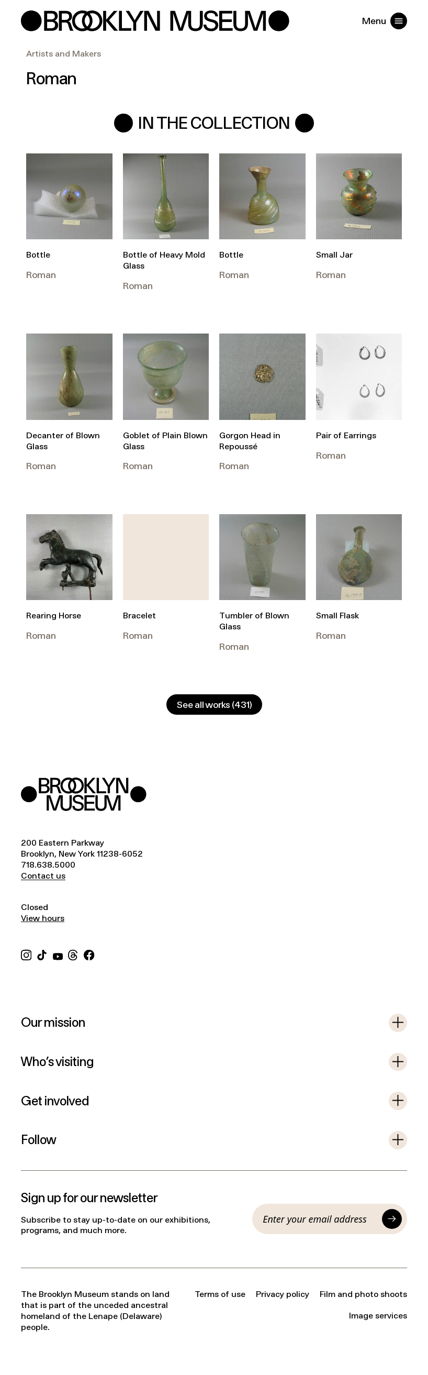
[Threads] (73, 953)
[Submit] (392, 1219)
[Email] (319, 1219)
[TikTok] (42, 953)
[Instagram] (26, 953)
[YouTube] (58, 953)
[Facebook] (89, 953)
